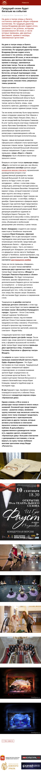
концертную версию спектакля (14, 170)
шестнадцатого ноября (21, 260)
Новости (25, 3)
